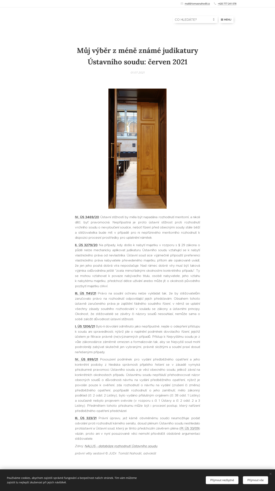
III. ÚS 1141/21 (85, 293)
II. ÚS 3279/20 (86, 245)
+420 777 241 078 (227, 3)
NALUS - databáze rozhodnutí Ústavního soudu (121, 446)
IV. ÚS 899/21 (86, 359)
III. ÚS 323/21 (85, 418)
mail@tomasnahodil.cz (197, 3)
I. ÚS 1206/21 (85, 326)
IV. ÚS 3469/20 (87, 217)
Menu (226, 19)
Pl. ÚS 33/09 (189, 428)
